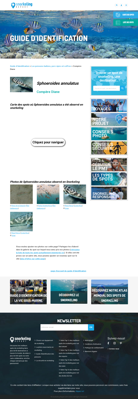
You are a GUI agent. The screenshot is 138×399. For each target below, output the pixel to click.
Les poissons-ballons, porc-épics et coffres (51, 66)
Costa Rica (78, 206)
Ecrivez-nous (114, 349)
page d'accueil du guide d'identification (68, 271)
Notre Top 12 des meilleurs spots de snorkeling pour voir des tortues (69, 343)
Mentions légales (91, 351)
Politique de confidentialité (94, 348)
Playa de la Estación (18, 206)
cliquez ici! (79, 391)
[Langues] (116, 5)
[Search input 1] (107, 88)
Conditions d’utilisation (93, 344)
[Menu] (126, 5)
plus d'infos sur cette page (33, 259)
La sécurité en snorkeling (45, 361)
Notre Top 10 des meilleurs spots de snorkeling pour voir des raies (69, 363)
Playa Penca (69, 206)
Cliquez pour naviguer (48, 142)
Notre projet (89, 340)
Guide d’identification (20, 66)
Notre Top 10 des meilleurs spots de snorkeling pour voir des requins (69, 353)
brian (67, 208)
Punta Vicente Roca (45, 206)
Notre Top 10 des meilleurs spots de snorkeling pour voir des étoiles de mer (69, 373)
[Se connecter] (121, 5)
